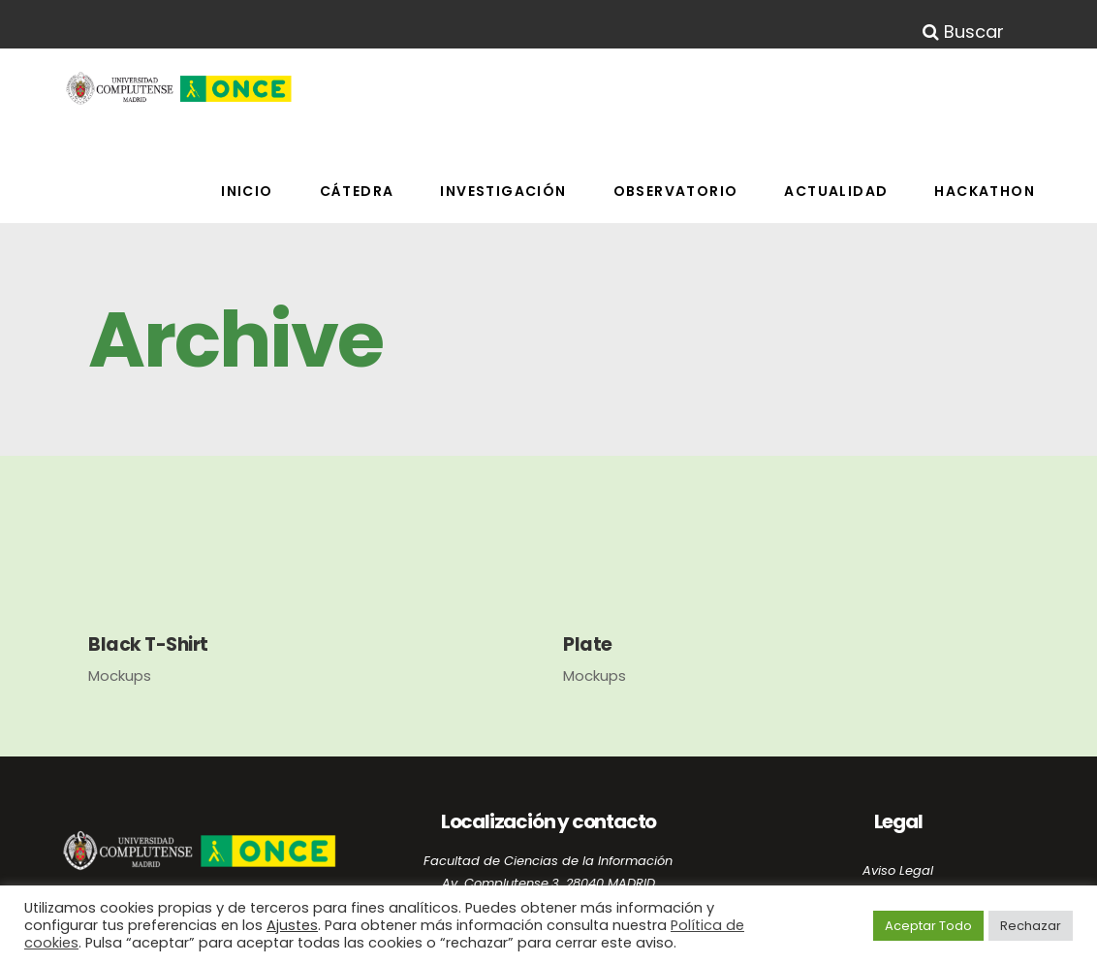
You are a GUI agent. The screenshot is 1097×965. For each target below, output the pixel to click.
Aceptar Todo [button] (928, 926)
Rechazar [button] (1030, 926)
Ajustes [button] (292, 925)
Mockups (119, 675)
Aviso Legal (897, 870)
